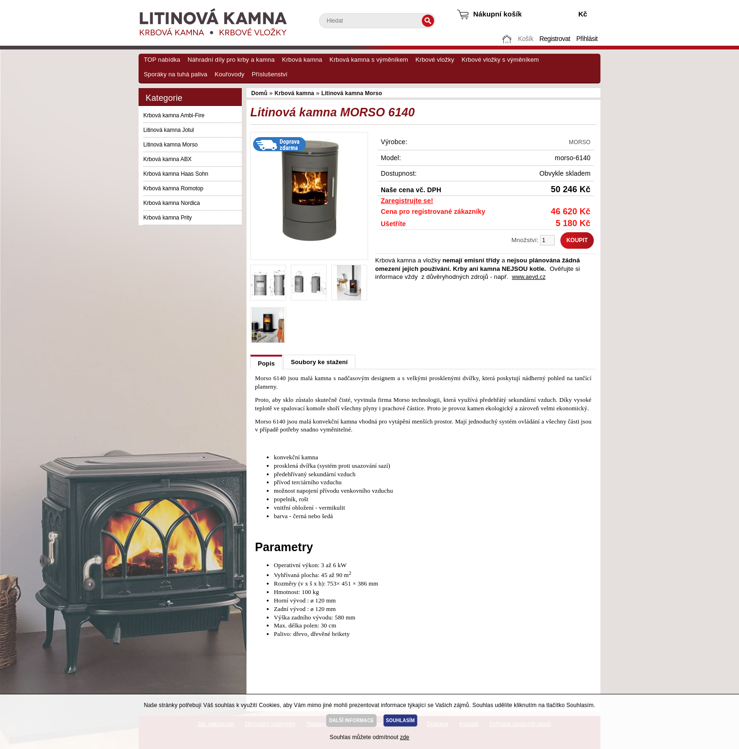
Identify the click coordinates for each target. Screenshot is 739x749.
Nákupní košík (497, 14)
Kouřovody (229, 74)
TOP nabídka (162, 59)
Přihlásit (587, 38)
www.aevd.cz (528, 277)
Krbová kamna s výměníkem (368, 59)
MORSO (580, 142)
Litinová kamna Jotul (168, 130)
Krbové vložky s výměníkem (500, 59)
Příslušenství (269, 74)
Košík (525, 38)
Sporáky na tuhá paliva (175, 74)
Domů (508, 38)
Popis (266, 363)
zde (405, 737)
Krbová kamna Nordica (171, 203)
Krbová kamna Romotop (173, 188)
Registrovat (554, 38)
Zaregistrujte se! (407, 200)
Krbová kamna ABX (167, 159)
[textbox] (377, 20)
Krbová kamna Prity (167, 217)
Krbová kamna (302, 59)
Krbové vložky (434, 59)
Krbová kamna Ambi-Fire (174, 115)
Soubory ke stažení (319, 362)
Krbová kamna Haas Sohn (175, 174)
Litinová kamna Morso (170, 144)
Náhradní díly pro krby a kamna (231, 59)
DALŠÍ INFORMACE (351, 720)
